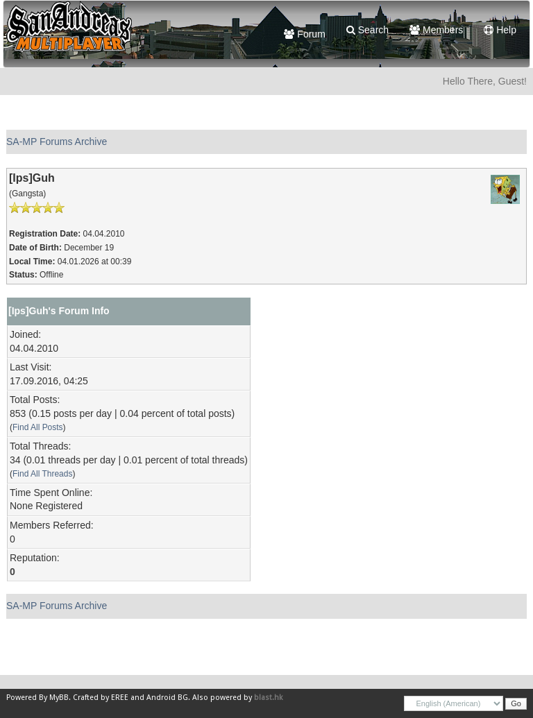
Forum (304, 34)
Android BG (167, 697)
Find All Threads (42, 474)
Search (367, 29)
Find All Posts (37, 427)
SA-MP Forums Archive (56, 141)
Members (436, 29)
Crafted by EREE (100, 697)
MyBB (59, 697)
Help (500, 29)
